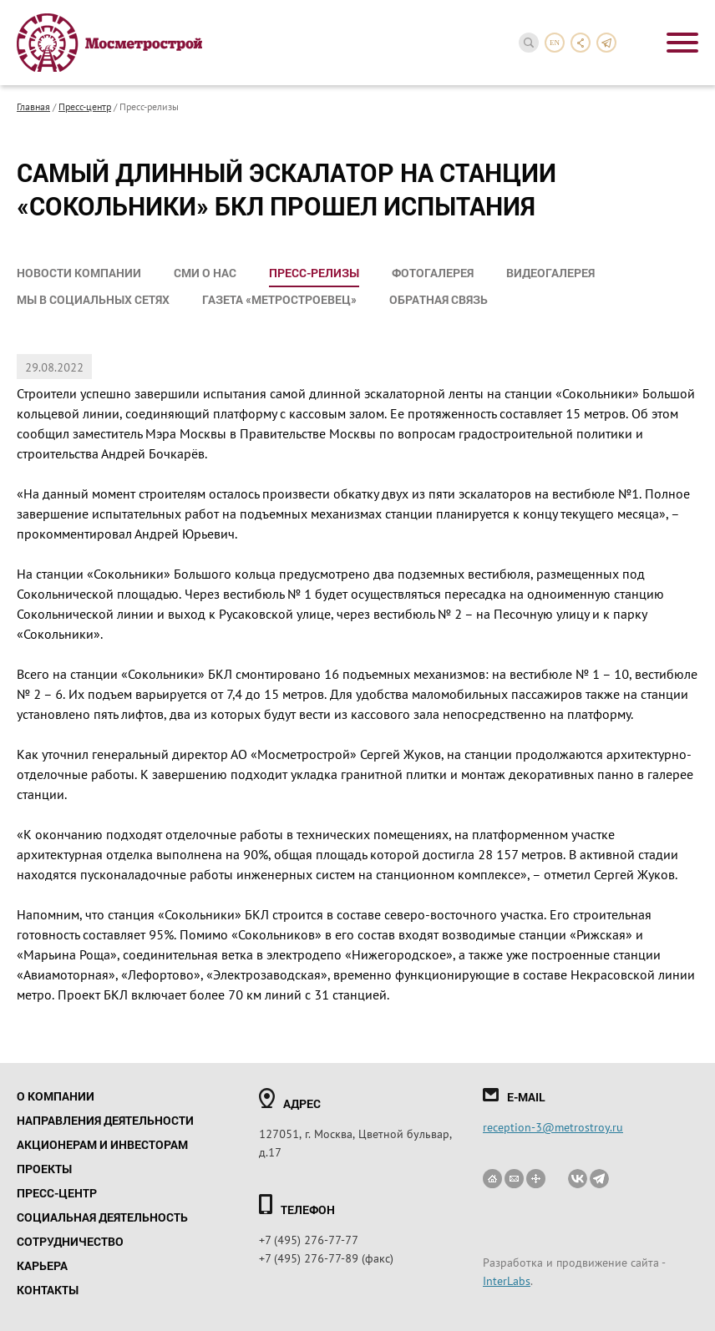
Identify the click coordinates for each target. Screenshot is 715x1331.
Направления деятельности (105, 1120)
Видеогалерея (550, 273)
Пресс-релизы (314, 273)
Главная (33, 106)
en (555, 42)
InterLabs (506, 1280)
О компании (55, 1096)
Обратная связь (438, 299)
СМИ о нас (205, 273)
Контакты (48, 1290)
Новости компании (79, 273)
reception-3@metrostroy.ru (553, 1126)
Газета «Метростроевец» (279, 299)
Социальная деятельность (102, 1217)
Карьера (42, 1265)
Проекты (44, 1169)
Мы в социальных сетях (93, 299)
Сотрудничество (70, 1241)
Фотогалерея (433, 273)
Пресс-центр (84, 106)
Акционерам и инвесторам (102, 1144)
